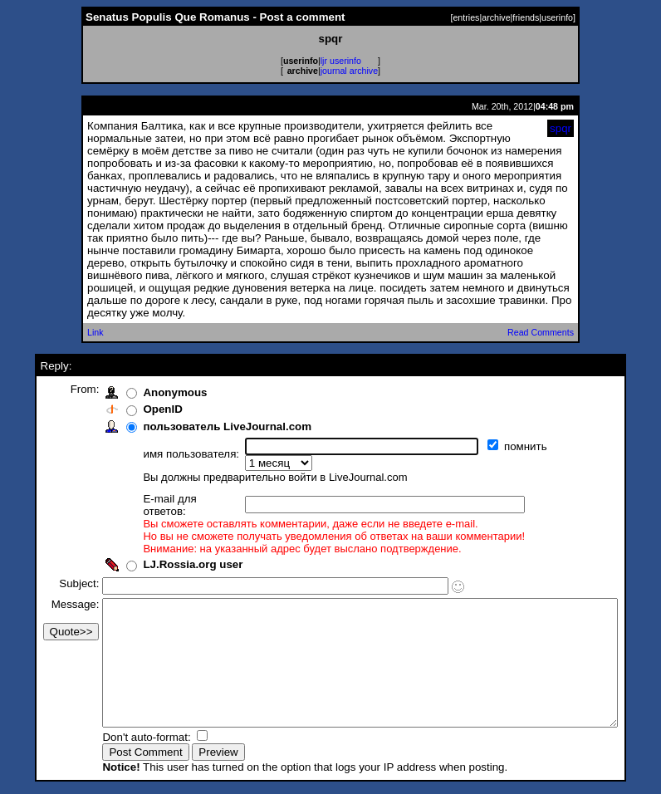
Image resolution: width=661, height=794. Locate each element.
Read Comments (540, 332)
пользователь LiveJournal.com (199, 426)
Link (95, 332)
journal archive (349, 71)
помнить (499, 446)
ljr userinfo (341, 61)
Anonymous (147, 392)
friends (525, 17)
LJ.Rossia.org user (165, 541)
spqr (560, 128)
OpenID (134, 409)
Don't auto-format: (120, 739)
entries (466, 17)
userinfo (557, 17)
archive (496, 17)
